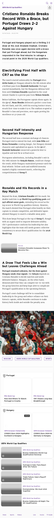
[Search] (47, 3)
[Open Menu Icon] (51, 3)
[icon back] (2, 3)
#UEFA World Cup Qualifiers (28, 358)
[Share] (50, 7)
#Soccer (7, 358)
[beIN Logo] (27, 3)
